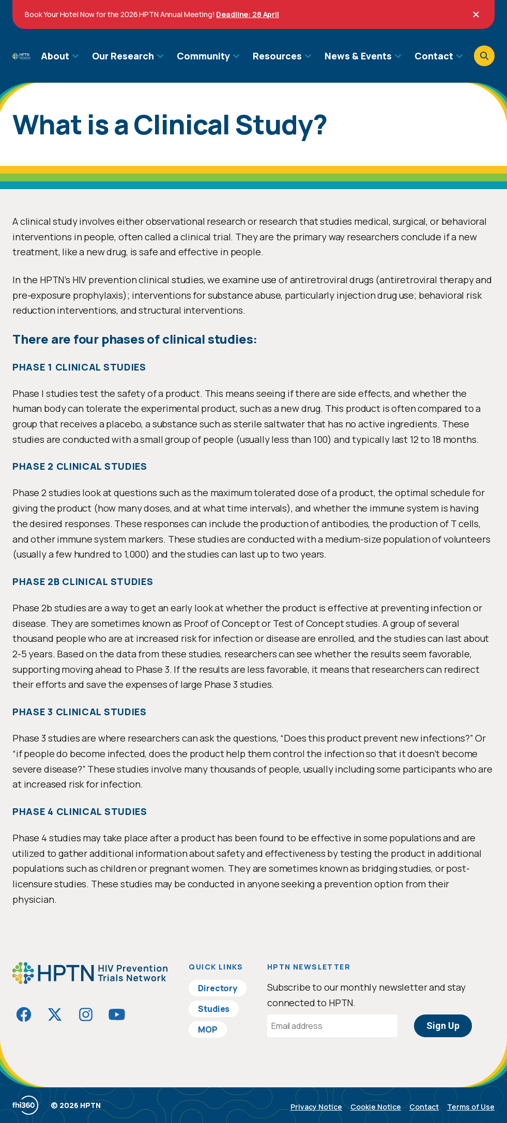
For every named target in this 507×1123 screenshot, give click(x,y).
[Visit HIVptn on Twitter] (54, 1014)
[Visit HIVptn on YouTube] (116, 1014)
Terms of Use (471, 1107)
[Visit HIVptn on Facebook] (23, 1014)
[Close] (476, 14)
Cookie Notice (375, 1107)
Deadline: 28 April (247, 14)
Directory (217, 988)
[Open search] (484, 55)
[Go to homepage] (21, 56)
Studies (213, 1008)
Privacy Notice (316, 1107)
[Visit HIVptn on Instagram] (85, 1014)
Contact (424, 1107)
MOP (208, 1029)
